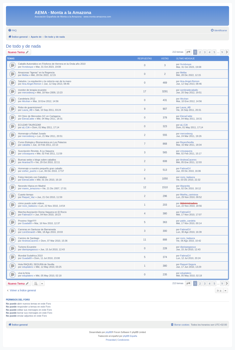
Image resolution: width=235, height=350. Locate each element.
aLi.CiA (26, 127)
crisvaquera (28, 153)
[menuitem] (12, 30)
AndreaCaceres (188, 159)
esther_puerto (29, 171)
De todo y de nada (23, 46)
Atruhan (26, 101)
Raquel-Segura (188, 264)
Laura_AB (27, 110)
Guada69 (27, 223)
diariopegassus (30, 249)
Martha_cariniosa (189, 194)
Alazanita (185, 186)
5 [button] (214, 52)
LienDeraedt (28, 232)
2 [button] (200, 52)
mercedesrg (28, 92)
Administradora (188, 203)
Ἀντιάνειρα (27, 66)
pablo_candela (187, 220)
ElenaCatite (28, 118)
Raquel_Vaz (28, 197)
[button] (188, 52)
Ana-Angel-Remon (31, 84)
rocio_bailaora (187, 177)
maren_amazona (31, 188)
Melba (25, 75)
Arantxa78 (27, 162)
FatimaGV (185, 168)
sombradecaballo (189, 90)
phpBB (109, 332)
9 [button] (222, 52)
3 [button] (204, 52)
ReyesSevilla (187, 142)
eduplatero (27, 267)
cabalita (26, 145)
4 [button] (209, 52)
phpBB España (130, 336)
